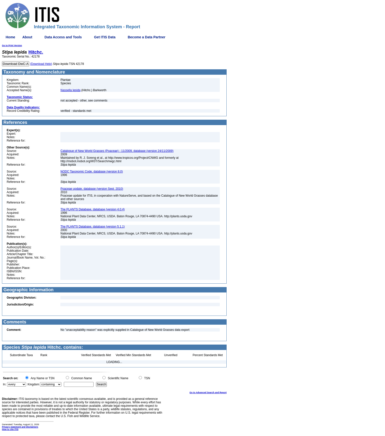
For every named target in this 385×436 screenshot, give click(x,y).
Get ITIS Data (104, 37)
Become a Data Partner (146, 37)
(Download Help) (41, 64)
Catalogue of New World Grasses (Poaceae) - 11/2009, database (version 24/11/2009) (116, 151)
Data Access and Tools (63, 37)
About (27, 37)
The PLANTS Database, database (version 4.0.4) (92, 209)
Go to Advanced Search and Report (208, 392)
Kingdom (33, 384)
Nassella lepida (70, 90)
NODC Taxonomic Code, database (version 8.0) (91, 171)
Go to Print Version (12, 45)
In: (4, 384)
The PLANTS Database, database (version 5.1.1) (92, 226)
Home (10, 37)
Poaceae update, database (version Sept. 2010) (91, 188)
